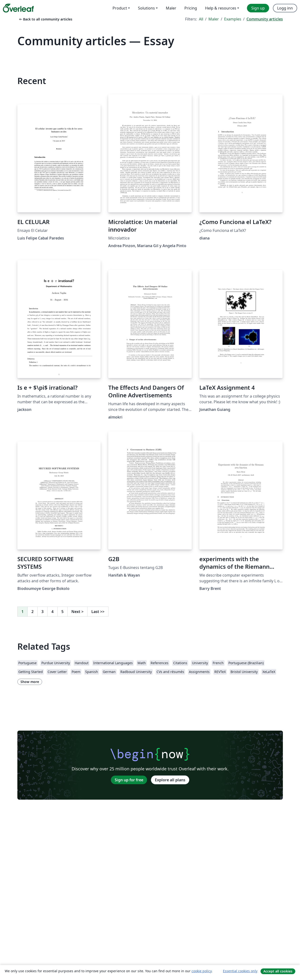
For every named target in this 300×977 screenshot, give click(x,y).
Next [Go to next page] (77, 611)
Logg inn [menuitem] (285, 8)
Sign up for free (129, 780)
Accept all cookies (277, 971)
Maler (213, 19)
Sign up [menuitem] (258, 8)
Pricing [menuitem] (190, 8)
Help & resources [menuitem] (220, 8)
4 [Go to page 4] (52, 611)
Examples (232, 19)
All (201, 19)
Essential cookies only (240, 971)
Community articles (264, 19)
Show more (29, 681)
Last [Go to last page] (97, 611)
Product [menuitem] (120, 8)
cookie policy (201, 971)
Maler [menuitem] (171, 8)
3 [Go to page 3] (42, 611)
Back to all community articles (45, 19)
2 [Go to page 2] (32, 611)
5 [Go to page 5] (62, 611)
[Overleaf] (18, 8)
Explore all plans (170, 780)
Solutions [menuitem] (146, 8)
